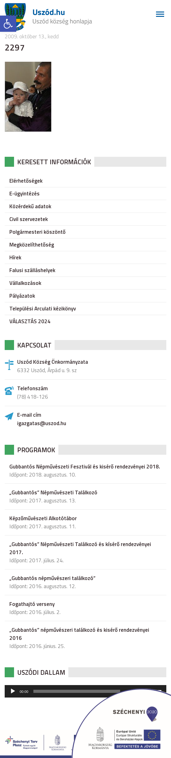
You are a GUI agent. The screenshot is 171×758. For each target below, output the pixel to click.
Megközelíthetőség (31, 245)
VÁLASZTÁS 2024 (30, 321)
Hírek (15, 257)
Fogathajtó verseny (32, 604)
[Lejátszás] (13, 691)
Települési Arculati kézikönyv (42, 309)
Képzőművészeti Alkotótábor (43, 518)
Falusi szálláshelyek (32, 270)
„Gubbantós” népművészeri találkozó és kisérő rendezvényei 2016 (79, 634)
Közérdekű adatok (30, 206)
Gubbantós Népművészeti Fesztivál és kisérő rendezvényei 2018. (84, 467)
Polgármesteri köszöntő (37, 232)
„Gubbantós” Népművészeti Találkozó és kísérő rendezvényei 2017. (80, 548)
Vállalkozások (25, 283)
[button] (8, 24)
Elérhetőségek (25, 181)
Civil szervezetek (28, 219)
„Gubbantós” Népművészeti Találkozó (53, 492)
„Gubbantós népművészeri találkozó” (52, 578)
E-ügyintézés (24, 194)
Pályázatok (22, 296)
